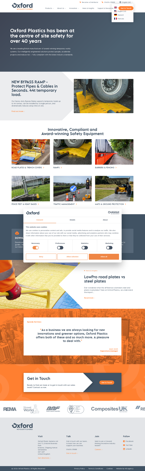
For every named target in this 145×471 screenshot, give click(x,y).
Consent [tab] (39, 220)
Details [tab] (72, 220)
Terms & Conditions (95, 468)
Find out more (18, 111)
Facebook (128, 441)
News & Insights (88, 8)
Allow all (104, 257)
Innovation (74, 8)
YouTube (128, 445)
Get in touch (72, 453)
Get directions (44, 458)
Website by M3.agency (124, 468)
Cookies (110, 468)
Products (49, 8)
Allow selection (72, 257)
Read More (89, 298)
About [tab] (105, 220)
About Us (61, 8)
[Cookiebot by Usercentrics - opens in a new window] (109, 212)
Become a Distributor (90, 2)
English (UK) (125, 2)
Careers (99, 449)
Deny (41, 257)
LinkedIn (127, 449)
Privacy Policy (79, 468)
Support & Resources (106, 8)
